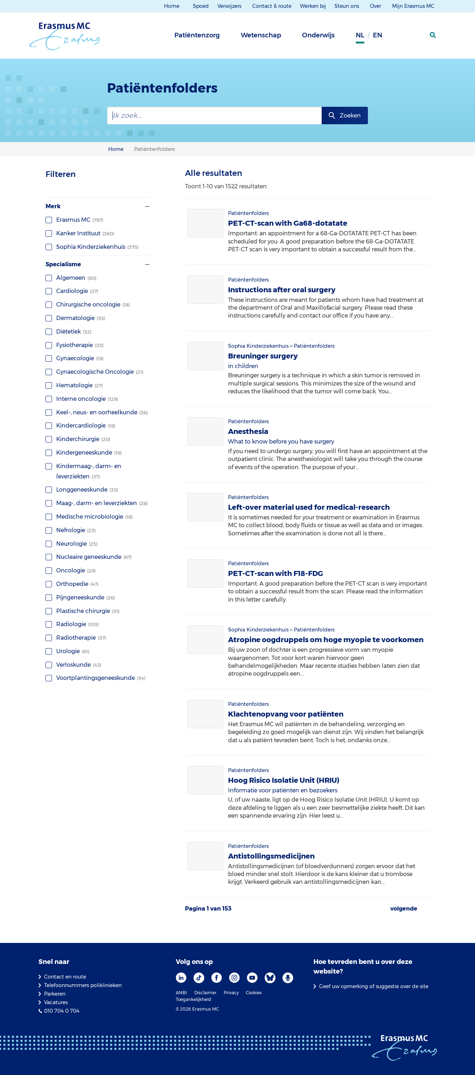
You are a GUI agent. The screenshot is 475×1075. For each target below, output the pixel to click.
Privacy (231, 992)
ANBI (181, 992)
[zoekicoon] (433, 35)
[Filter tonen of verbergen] (146, 206)
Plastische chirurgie (83, 611)
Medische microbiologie (89, 516)
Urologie (67, 651)
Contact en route (65, 977)
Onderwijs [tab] (318, 35)
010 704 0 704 (61, 1011)
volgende (403, 909)
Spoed (201, 6)
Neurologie (71, 543)
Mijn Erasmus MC (414, 6)
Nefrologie (71, 530)
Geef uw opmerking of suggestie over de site (373, 986)
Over (376, 6)
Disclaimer (205, 992)
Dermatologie (75, 318)
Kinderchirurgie (78, 439)
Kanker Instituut (80, 233)
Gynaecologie (75, 358)
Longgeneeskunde (82, 489)
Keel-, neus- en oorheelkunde (97, 412)
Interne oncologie (82, 398)
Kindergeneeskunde (84, 452)
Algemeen (71, 277)
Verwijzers (230, 6)
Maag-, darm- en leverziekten (97, 503)
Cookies (254, 992)
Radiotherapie (76, 637)
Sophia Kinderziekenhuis (92, 246)
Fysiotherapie (75, 345)
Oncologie (71, 570)
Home (171, 6)
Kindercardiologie (80, 425)
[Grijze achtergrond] (397, 37)
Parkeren (54, 994)
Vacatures (56, 1002)
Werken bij (313, 6)
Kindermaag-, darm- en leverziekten (83, 471)
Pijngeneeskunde (80, 597)
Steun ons (347, 6)
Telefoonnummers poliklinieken (83, 985)
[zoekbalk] (214, 115)
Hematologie (74, 385)
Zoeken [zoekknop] (350, 115)
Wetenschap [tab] (261, 35)
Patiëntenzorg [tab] (197, 35)
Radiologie (72, 624)
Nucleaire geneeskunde (89, 557)
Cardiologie (72, 291)
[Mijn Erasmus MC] (415, 37)
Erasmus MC (74, 219)
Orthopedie (72, 584)
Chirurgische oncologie (88, 304)
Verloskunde (73, 664)
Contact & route (271, 6)
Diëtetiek (68, 331)
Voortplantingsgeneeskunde (96, 678)
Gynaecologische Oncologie (94, 371)
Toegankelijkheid (193, 999)
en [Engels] (377, 35)
